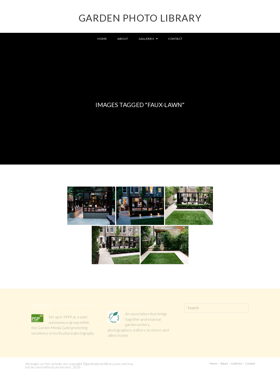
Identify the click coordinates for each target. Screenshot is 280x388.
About (224, 363)
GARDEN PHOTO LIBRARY (140, 18)
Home (213, 363)
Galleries (236, 363)
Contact (250, 363)
